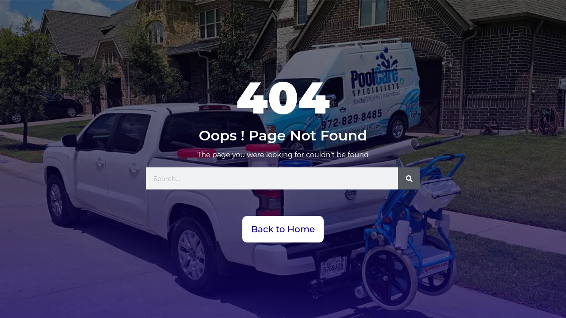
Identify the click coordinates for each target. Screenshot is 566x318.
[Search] (409, 178)
